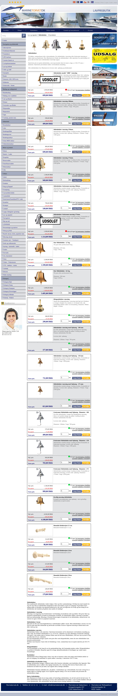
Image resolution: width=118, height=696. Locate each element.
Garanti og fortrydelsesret (71, 30)
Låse (4, 128)
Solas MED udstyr (8, 140)
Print (102, 2)
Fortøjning (5, 189)
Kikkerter (5, 82)
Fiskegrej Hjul (7, 282)
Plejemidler (6, 108)
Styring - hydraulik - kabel (10, 246)
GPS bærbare (6, 57)
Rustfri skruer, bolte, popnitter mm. (13, 234)
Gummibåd (6, 196)
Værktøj (5, 268)
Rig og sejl (6, 221)
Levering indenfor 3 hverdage (81, 119)
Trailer (4, 249)
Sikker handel (50, 30)
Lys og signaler (7, 215)
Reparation (6, 111)
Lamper (5, 208)
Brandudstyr (6, 125)
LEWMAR (6, 224)
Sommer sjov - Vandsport (10, 240)
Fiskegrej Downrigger (9, 291)
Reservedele (6, 160)
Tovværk (5, 252)
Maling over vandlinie (9, 96)
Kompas (5, 205)
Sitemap (97, 2)
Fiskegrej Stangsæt (8, 288)
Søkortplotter (6, 47)
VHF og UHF (6, 69)
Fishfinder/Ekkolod (8, 51)
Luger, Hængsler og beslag (10, 211)
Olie (4, 170)
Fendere (5, 183)
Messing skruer (7, 237)
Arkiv (115, 2)
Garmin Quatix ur (8, 60)
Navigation (6, 218)
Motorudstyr (6, 167)
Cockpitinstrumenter (9, 63)
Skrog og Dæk (7, 230)
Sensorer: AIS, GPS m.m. (10, 79)
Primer (4, 102)
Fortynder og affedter (9, 105)
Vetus (4, 259)
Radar (4, 76)
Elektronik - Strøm (8, 85)
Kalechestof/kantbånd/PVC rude (12, 199)
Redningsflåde (7, 131)
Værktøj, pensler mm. (9, 118)
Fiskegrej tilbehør (8, 294)
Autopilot (5, 73)
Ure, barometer (7, 256)
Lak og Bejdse (7, 99)
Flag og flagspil (7, 186)
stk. (70, 95)
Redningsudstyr (7, 137)
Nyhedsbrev (34, 30)
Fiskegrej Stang (7, 285)
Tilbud (19, 30)
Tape (4, 114)
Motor (4, 151)
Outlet (4, 40)
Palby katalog (6, 275)
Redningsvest (6, 134)
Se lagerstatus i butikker (83, 90)
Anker (4, 177)
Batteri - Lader (7, 154)
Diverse (5, 271)
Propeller (5, 157)
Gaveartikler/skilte (8, 193)
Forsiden (6, 30)
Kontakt (90, 30)
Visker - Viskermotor (9, 262)
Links (111, 2)
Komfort (5, 202)
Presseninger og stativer (10, 227)
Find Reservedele (8, 163)
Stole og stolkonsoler (9, 243)
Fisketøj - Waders (8, 297)
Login (106, 2)
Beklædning (6, 180)
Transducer (6, 54)
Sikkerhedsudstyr (8, 144)
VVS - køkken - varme (9, 265)
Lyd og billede (7, 66)
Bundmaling (6, 92)
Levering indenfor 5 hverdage (81, 515)
